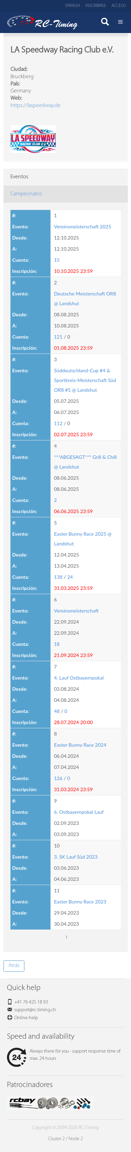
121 (58, 337)
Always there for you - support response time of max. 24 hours (64, 1055)
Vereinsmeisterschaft (76, 611)
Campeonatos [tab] (26, 194)
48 (57, 711)
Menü (120, 22)
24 (70, 577)
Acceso (118, 6)
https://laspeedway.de (35, 105)
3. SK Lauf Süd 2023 (76, 857)
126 (58, 778)
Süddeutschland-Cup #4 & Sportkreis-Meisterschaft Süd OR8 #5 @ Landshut (85, 380)
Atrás (14, 965)
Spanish (72, 6)
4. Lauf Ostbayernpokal (78, 678)
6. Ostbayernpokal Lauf (79, 812)
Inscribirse (95, 6)
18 (57, 644)
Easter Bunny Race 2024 (80, 745)
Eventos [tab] (19, 177)
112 (58, 423)
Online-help (26, 1018)
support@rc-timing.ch (35, 1010)
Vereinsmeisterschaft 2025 (82, 226)
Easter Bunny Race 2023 (80, 901)
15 (57, 260)
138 (58, 577)
